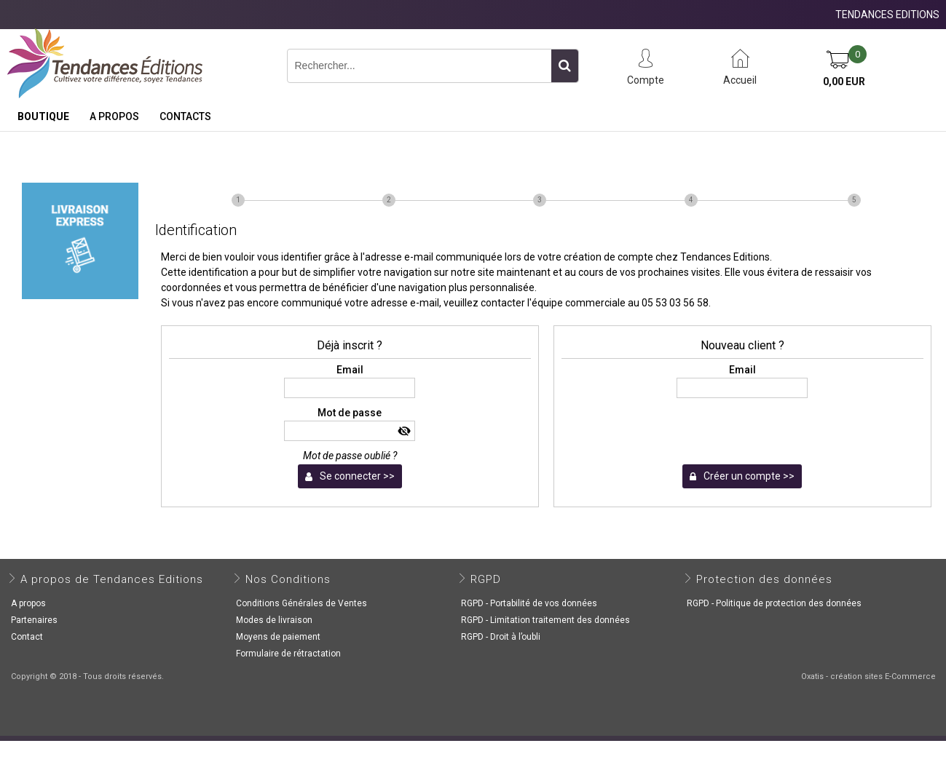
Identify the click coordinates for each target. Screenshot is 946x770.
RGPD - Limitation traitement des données (545, 620)
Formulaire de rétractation (288, 653)
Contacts (185, 116)
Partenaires (34, 620)
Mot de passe (350, 412)
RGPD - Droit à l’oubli (500, 637)
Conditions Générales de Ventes (301, 603)
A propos (114, 116)
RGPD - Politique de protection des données (774, 603)
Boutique (43, 116)
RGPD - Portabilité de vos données (529, 603)
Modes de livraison (274, 620)
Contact (27, 637)
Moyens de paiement (278, 637)
